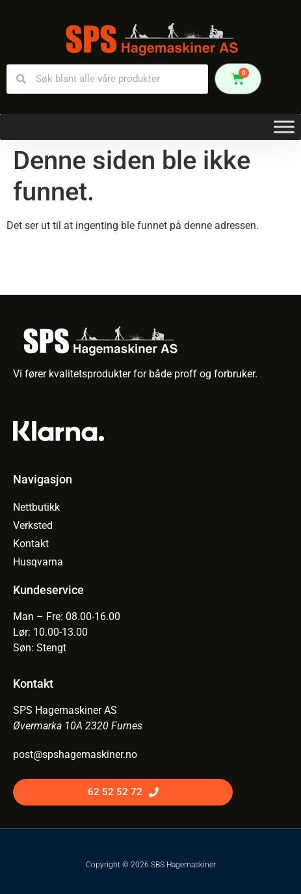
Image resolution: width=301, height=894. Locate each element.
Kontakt (31, 543)
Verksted (33, 525)
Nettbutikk (36, 507)
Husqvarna (38, 562)
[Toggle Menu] (284, 126)
